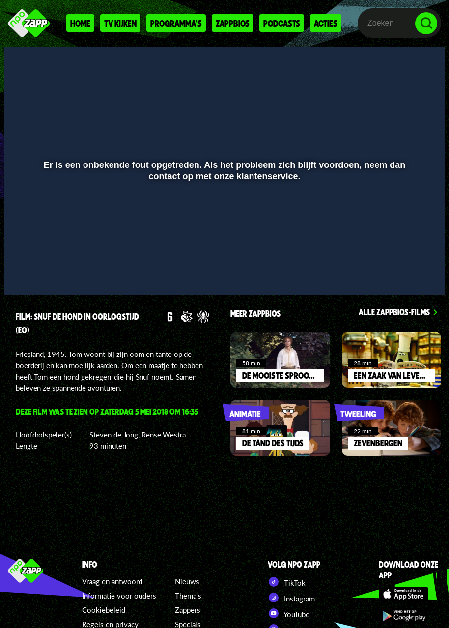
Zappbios (233, 23)
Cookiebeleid (103, 609)
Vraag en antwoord (112, 581)
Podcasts (281, 23)
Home (80, 23)
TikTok (287, 582)
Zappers (187, 609)
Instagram (291, 597)
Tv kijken (120, 23)
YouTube (288, 613)
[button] (24, 273)
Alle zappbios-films (394, 311)
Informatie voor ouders (119, 595)
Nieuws (187, 581)
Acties (325, 23)
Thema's (188, 595)
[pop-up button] (404, 273)
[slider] (223, 252)
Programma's (176, 23)
